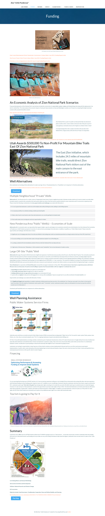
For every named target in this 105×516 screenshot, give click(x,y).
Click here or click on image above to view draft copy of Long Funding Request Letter (30, 61)
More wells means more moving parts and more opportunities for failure (29, 219)
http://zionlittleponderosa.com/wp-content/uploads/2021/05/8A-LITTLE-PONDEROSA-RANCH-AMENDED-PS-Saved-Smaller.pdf (35, 495)
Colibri (69, 512)
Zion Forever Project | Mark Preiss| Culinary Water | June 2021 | (25, 58)
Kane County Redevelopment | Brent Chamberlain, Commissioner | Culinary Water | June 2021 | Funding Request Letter (38, 55)
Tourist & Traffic (68, 6)
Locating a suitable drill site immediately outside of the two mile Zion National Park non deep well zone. (36, 243)
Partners (40, 6)
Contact (47, 6)
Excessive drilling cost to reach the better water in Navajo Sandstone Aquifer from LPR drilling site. (35, 238)
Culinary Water (57, 6)
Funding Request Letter (45, 58)
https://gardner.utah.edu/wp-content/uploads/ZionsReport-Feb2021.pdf (27, 112)
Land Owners (24, 6)
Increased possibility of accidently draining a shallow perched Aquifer (28, 211)
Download (16, 191)
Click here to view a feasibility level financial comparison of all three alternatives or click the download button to (31, 187)
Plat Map (16, 498)
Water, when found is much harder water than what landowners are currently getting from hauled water (36, 215)
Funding (33, 6)
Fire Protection (80, 6)
